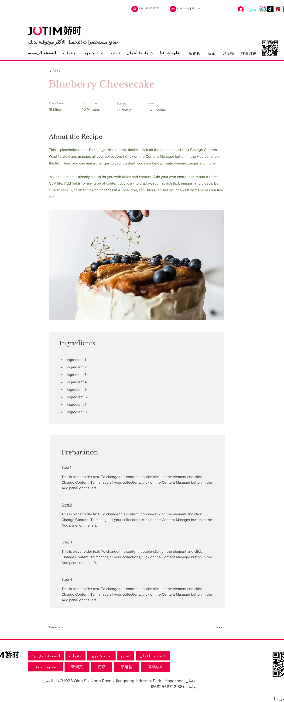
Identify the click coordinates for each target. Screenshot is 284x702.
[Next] (212, 627)
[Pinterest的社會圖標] (278, 9)
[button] (64, 71)
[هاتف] (134, 9)
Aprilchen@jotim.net (189, 8)
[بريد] (173, 9)
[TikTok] (270, 9)
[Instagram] (263, 9)
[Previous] (64, 627)
